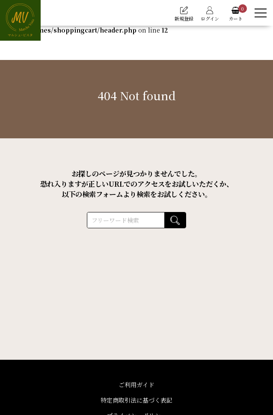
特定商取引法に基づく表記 (136, 400)
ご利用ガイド (136, 384)
